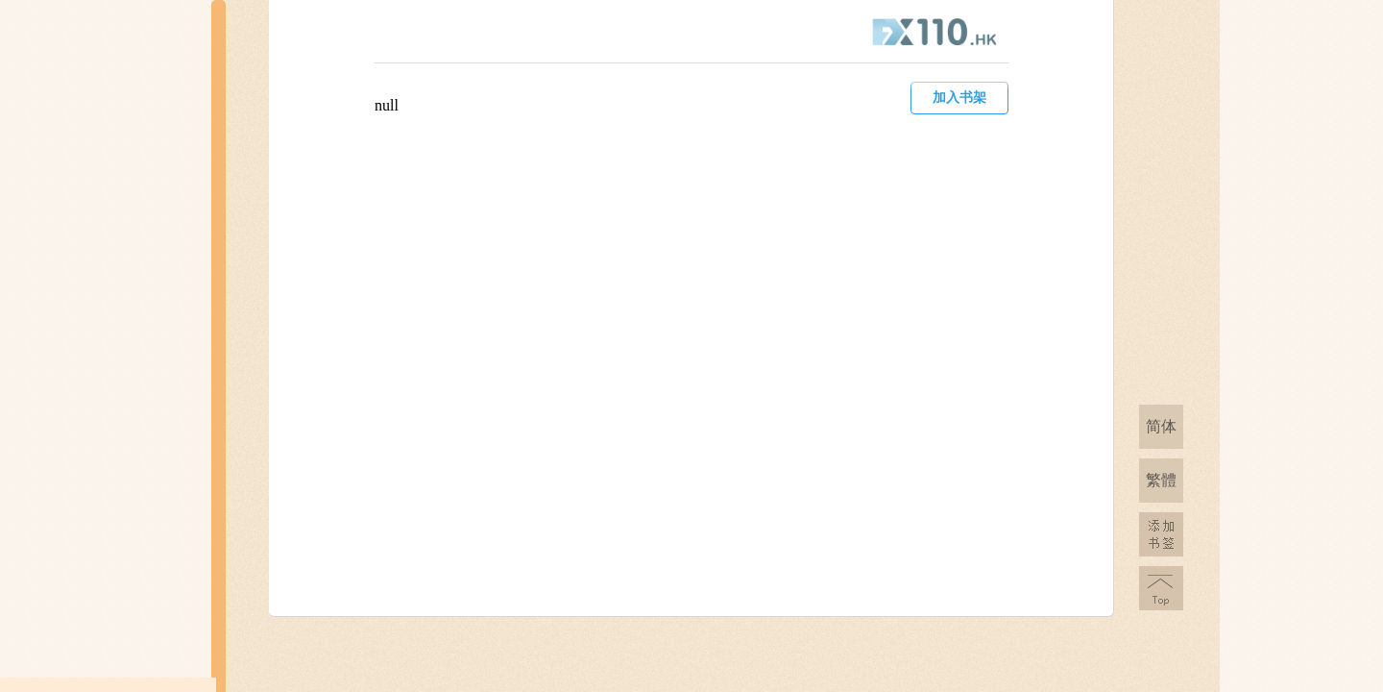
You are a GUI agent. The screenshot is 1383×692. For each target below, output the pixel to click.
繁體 (1161, 480)
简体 (1161, 426)
